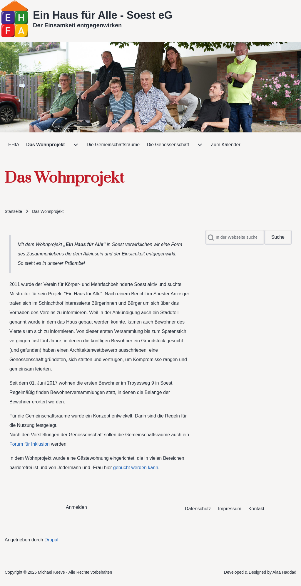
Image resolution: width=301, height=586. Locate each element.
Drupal (51, 539)
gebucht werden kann (135, 467)
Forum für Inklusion (29, 444)
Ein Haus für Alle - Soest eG (103, 15)
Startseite (13, 211)
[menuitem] (14, 144)
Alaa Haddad (284, 572)
